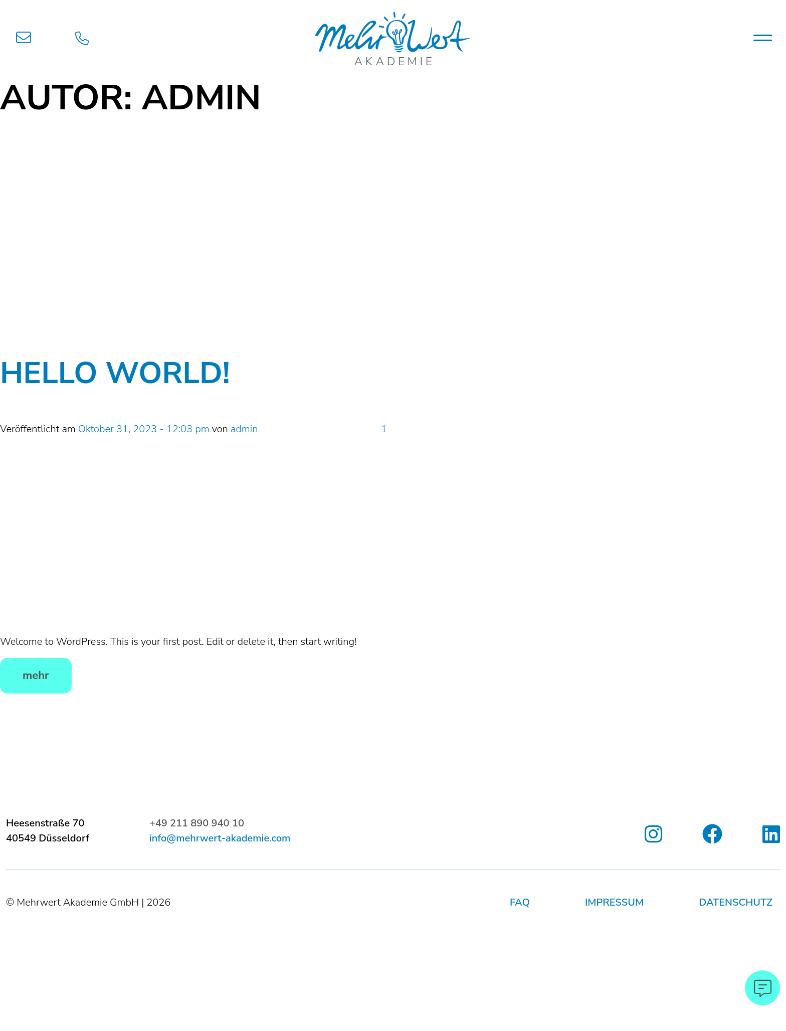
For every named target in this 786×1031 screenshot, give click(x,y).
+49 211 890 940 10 (196, 823)
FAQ (520, 902)
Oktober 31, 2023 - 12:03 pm (144, 429)
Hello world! (115, 373)
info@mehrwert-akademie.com (219, 838)
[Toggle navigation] (762, 37)
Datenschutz (735, 902)
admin (244, 429)
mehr (36, 675)
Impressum (614, 902)
